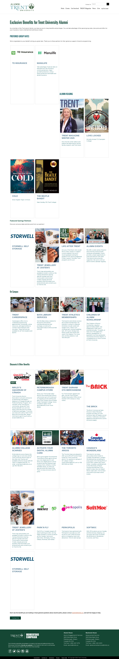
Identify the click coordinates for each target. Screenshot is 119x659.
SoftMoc (91, 527)
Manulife (42, 63)
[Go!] (108, 4)
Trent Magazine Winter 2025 (70, 136)
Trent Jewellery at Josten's (46, 266)
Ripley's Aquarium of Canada (19, 390)
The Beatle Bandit (43, 197)
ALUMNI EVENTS (95, 246)
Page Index (64, 657)
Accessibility (37, 657)
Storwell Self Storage (20, 247)
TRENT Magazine (85, 8)
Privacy (58, 657)
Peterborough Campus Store (45, 388)
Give (98, 8)
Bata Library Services (44, 316)
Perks (62, 8)
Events (68, 8)
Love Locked (94, 135)
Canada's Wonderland (94, 449)
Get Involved (75, 8)
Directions (51, 657)
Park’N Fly (43, 527)
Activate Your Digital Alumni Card (45, 450)
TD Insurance (19, 63)
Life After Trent (71, 246)
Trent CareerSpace (19, 316)
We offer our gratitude (26, 645)
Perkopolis (68, 527)
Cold (15, 196)
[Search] (99, 4)
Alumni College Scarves (21, 449)
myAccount (104, 8)
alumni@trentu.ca (77, 613)
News (94, 8)
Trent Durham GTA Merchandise (71, 388)
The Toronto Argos (69, 449)
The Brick (92, 406)
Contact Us (88, 4)
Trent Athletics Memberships (71, 316)
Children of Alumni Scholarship (94, 317)
